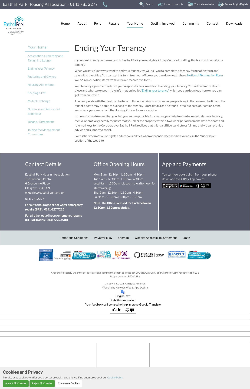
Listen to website (173, 4)
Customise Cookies (69, 383)
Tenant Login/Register (237, 4)
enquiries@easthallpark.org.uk (44, 192)
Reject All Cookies (42, 383)
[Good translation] (116, 310)
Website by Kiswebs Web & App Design (125, 287)
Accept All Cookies (15, 383)
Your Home (37, 47)
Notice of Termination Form (205, 75)
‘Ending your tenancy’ (155, 90)
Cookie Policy (115, 377)
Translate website (204, 4)
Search (149, 4)
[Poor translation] (129, 310)
